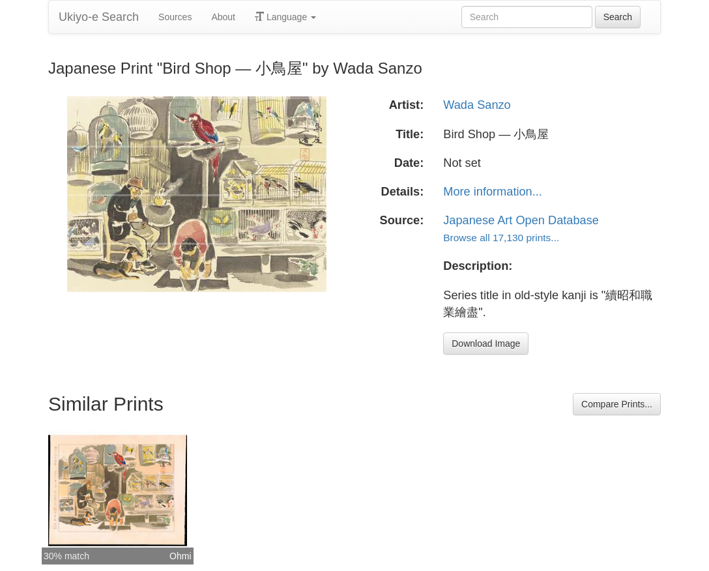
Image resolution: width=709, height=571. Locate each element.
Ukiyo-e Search (99, 16)
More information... (492, 191)
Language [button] (285, 17)
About (223, 17)
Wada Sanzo (476, 104)
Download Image (486, 343)
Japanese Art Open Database (521, 220)
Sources (175, 17)
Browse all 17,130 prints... (501, 237)
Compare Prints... (616, 404)
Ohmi (180, 556)
